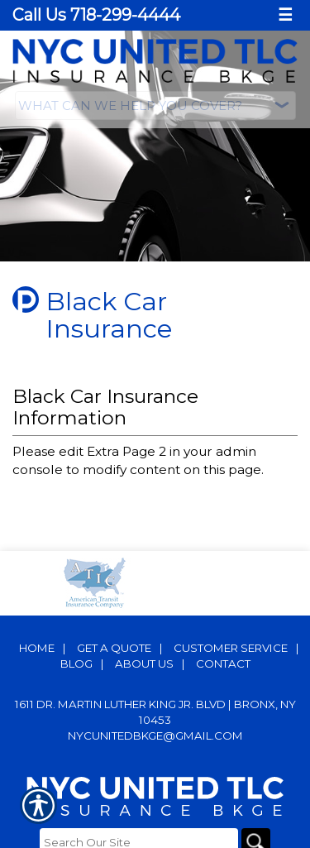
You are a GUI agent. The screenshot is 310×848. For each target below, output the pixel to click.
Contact (223, 660)
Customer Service (231, 644)
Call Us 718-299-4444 (96, 15)
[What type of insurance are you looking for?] (155, 105)
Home (37, 644)
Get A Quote (114, 644)
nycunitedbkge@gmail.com (155, 732)
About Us (144, 660)
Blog (76, 660)
